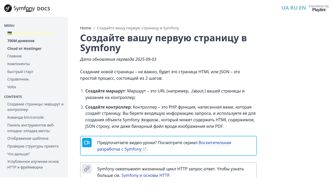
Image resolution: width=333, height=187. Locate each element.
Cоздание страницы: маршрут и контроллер (35, 107)
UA (285, 7)
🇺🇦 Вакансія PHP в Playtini (31, 32)
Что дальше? (18, 153)
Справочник (18, 79)
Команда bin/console (25, 117)
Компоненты (18, 63)
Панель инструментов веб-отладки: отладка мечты (31, 128)
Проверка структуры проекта (33, 146)
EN (302, 7)
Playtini (318, 10)
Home (85, 27)
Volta (11, 86)
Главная (14, 56)
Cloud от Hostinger (24, 48)
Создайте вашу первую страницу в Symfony (138, 27)
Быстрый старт (20, 71)
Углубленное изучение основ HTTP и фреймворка (33, 164)
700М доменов (21, 40)
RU (294, 7)
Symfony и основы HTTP (145, 175)
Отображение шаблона (27, 138)
